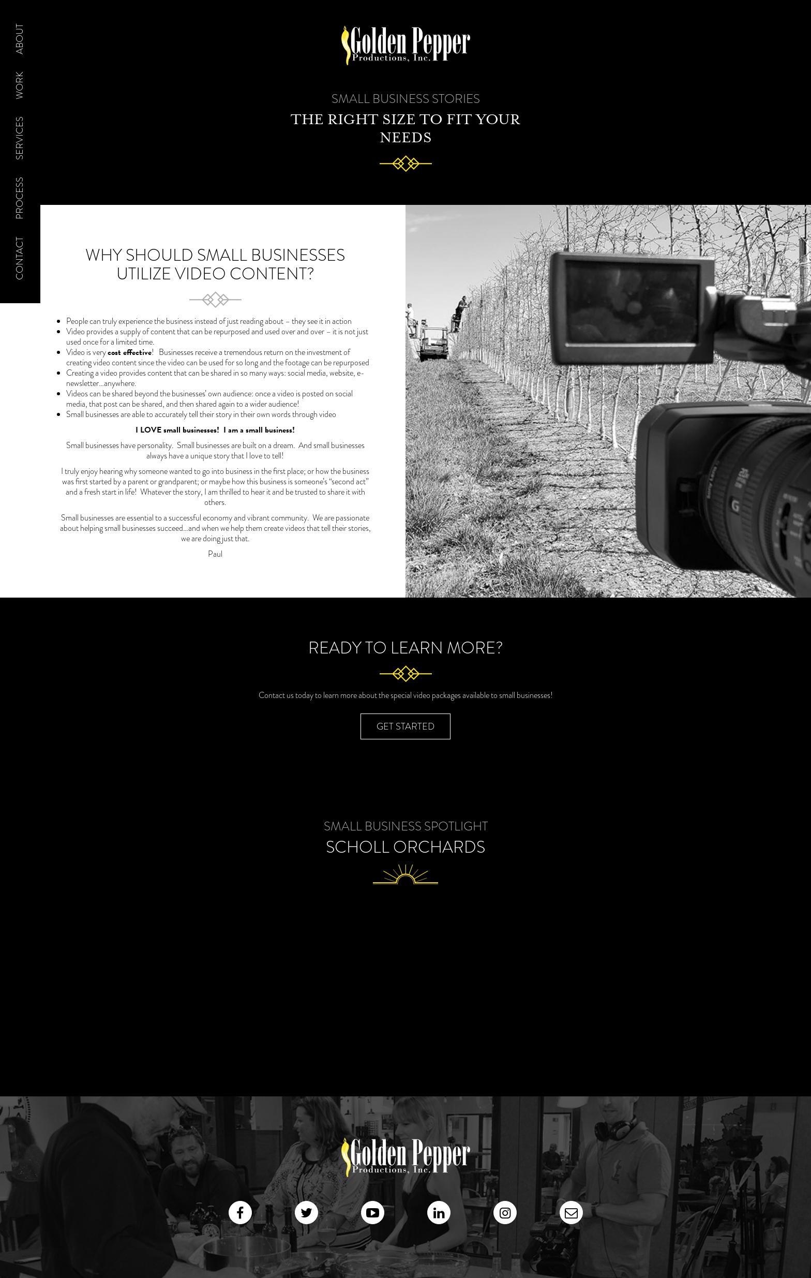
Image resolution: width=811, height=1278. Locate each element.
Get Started (405, 726)
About (19, 38)
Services (19, 138)
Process (19, 198)
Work (19, 85)
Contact (19, 258)
